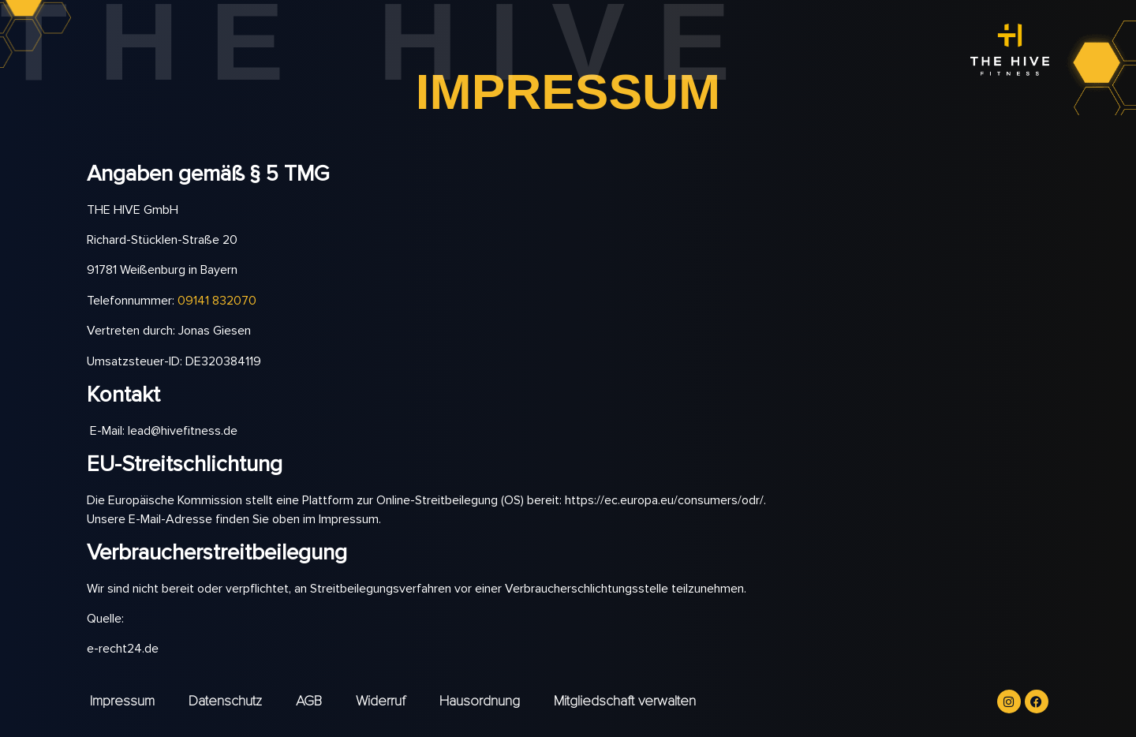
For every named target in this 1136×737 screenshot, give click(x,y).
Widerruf (380, 700)
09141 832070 (217, 301)
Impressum (122, 700)
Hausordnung (479, 700)
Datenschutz (225, 700)
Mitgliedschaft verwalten (625, 700)
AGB (309, 700)
